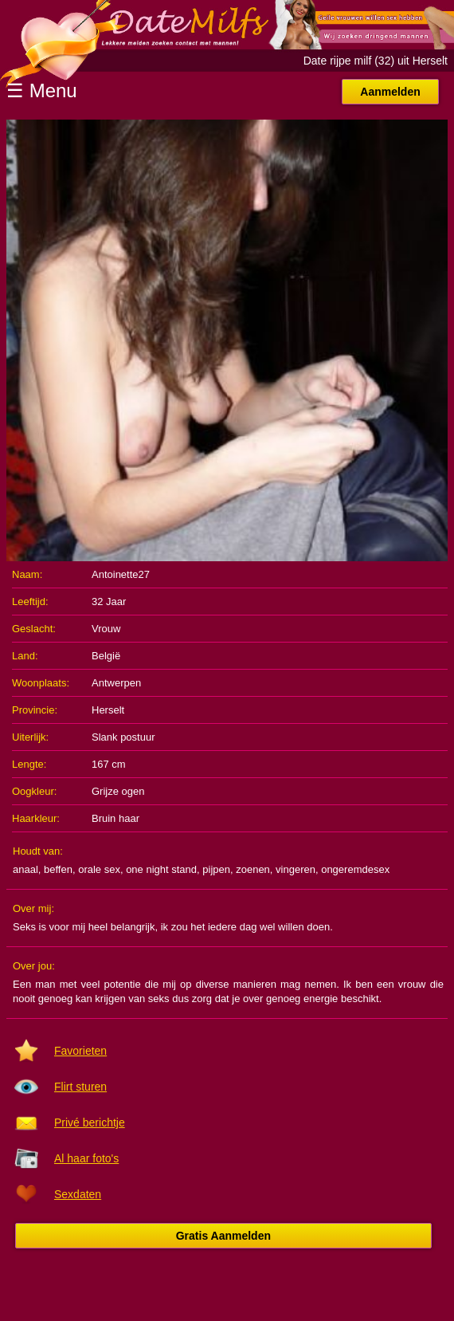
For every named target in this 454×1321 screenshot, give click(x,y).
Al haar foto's (86, 1158)
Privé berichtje (89, 1122)
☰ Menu (41, 90)
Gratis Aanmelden (223, 1235)
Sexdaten (77, 1194)
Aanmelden (390, 91)
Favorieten (80, 1050)
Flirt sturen (80, 1086)
